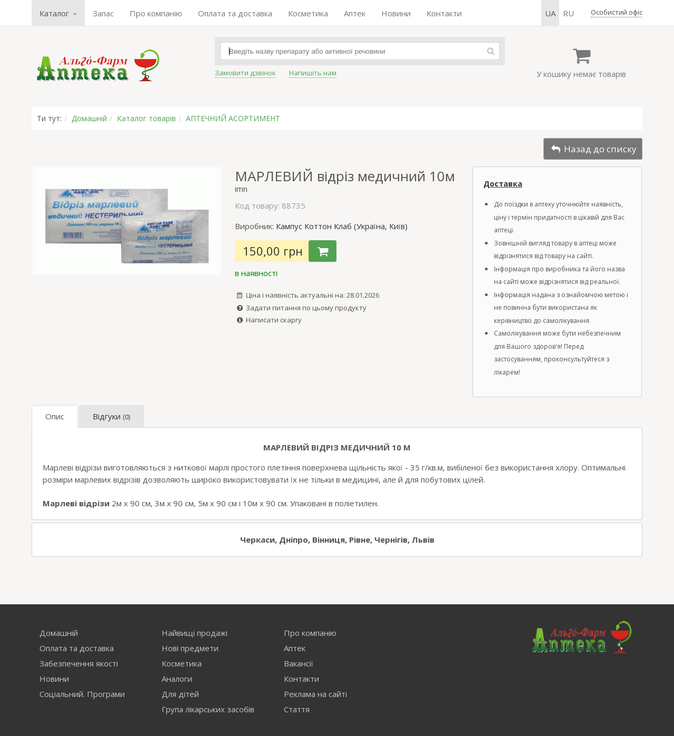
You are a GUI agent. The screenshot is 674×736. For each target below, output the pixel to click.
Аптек (354, 13)
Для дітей (180, 694)
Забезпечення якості (78, 663)
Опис (54, 416)
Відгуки (111, 416)
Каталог (58, 13)
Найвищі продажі (194, 632)
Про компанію (156, 13)
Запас (103, 13)
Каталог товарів (146, 118)
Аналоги (177, 678)
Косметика (308, 13)
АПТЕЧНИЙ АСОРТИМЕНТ (233, 118)
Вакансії (298, 663)
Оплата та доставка (235, 13)
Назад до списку (593, 149)
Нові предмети (190, 648)
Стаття (297, 709)
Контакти (444, 13)
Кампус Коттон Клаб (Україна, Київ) (342, 226)
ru (568, 13)
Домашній (89, 118)
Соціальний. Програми (82, 694)
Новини (396, 13)
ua (550, 13)
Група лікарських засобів (208, 709)
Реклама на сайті (315, 694)
